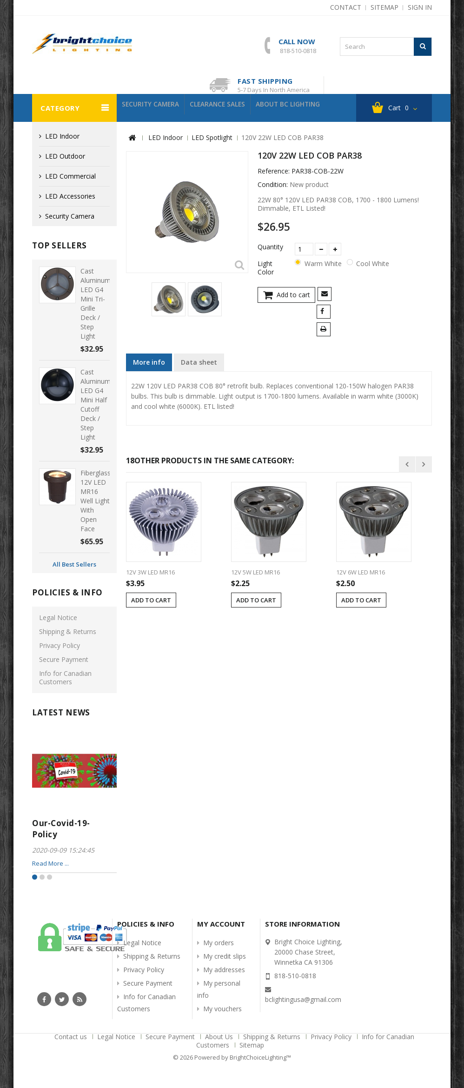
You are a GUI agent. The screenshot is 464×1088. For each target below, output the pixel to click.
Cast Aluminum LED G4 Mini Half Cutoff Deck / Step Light (95, 404)
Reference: (274, 171)
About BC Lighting (308, 107)
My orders (218, 942)
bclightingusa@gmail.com (303, 999)
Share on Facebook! (325, 312)
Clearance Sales (230, 107)
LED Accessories (70, 196)
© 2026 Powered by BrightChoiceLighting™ (232, 1057)
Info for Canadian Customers (65, 677)
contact (345, 7)
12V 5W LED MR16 (255, 572)
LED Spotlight (212, 137)
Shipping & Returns (67, 631)
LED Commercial (70, 176)
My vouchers (222, 1008)
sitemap (384, 7)
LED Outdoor (65, 156)
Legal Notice (58, 617)
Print (325, 330)
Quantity (270, 247)
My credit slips (224, 956)
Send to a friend (326, 294)
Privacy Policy (59, 645)
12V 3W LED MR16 (150, 572)
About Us (220, 1036)
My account (221, 923)
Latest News (61, 712)
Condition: (273, 184)
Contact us (71, 1036)
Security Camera (154, 107)
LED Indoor (62, 136)
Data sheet (199, 362)
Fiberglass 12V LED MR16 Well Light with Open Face (95, 500)
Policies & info (67, 592)
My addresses (224, 969)
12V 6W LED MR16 (360, 572)
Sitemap (251, 1045)
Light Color (267, 268)
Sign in (420, 7)
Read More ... (50, 863)
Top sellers (59, 245)
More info (149, 362)
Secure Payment (63, 659)
